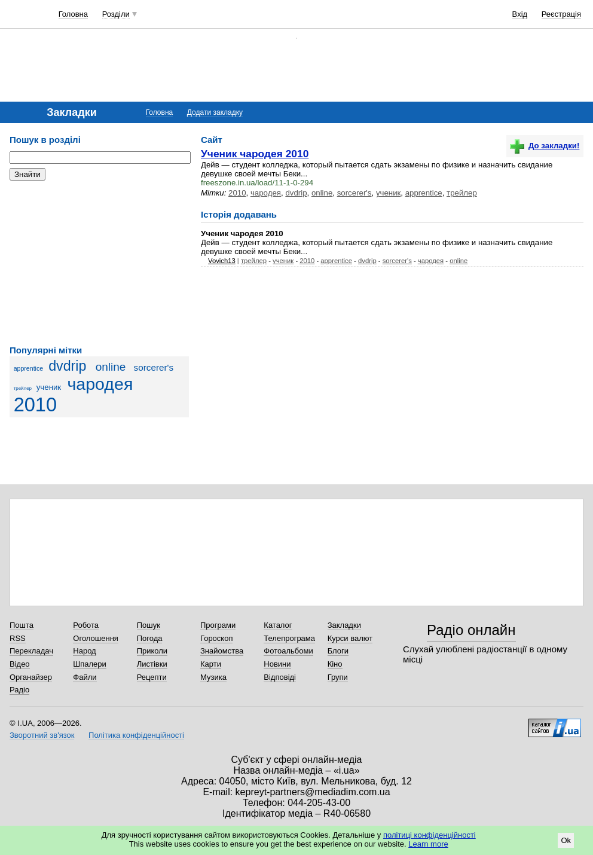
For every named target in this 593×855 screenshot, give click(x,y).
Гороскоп (216, 638)
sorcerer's (154, 367)
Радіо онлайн (471, 630)
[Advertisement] (99, 263)
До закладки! (544, 145)
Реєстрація (561, 14)
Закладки (344, 625)
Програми (218, 625)
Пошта (21, 625)
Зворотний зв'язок (42, 735)
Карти (210, 663)
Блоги (338, 650)
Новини (277, 663)
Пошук (148, 625)
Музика (213, 677)
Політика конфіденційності (136, 735)
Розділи (116, 14)
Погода (150, 638)
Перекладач (31, 650)
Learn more (428, 843)
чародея (100, 383)
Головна (73, 14)
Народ (84, 650)
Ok (566, 840)
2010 (35, 405)
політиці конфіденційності (429, 834)
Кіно (335, 663)
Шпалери (89, 663)
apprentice (29, 368)
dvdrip (67, 366)
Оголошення (95, 638)
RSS (18, 638)
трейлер (23, 388)
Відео (20, 663)
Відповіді (280, 677)
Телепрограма (289, 638)
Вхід (520, 14)
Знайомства (221, 650)
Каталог (278, 625)
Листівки (152, 663)
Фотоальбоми (288, 650)
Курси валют (350, 638)
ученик (48, 387)
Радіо (19, 689)
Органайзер (31, 677)
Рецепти (152, 677)
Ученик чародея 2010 (254, 154)
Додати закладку (215, 112)
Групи (338, 677)
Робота (86, 625)
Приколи (152, 650)
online (111, 367)
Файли (84, 677)
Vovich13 (222, 260)
